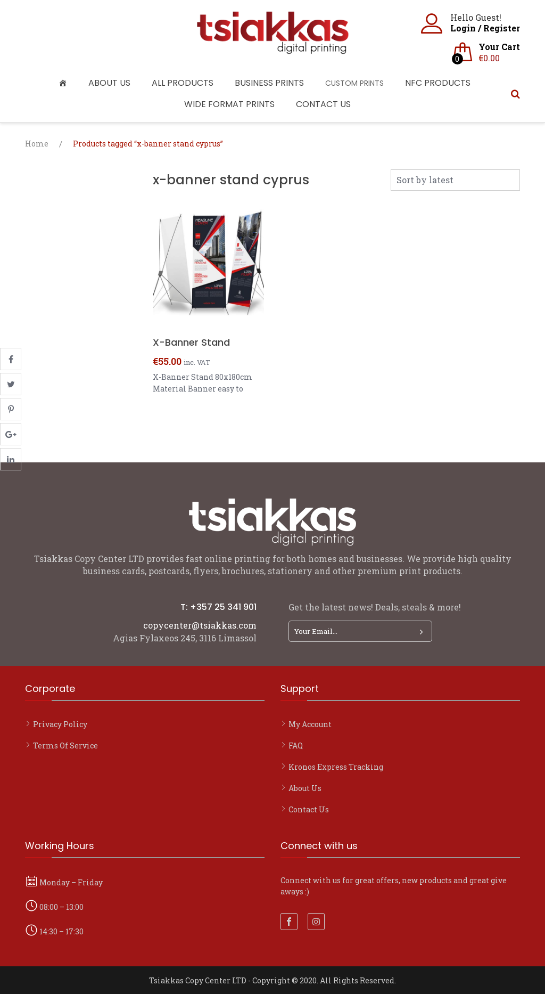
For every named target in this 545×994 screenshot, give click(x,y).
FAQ (295, 745)
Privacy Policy (60, 724)
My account (310, 724)
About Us (109, 83)
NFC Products (437, 83)
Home (36, 143)
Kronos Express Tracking (335, 767)
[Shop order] (455, 180)
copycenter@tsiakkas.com (200, 625)
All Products (182, 83)
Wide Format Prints (229, 104)
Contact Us (323, 104)
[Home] (65, 83)
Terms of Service (65, 745)
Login (463, 28)
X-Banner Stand (191, 342)
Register (501, 28)
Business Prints (269, 83)
